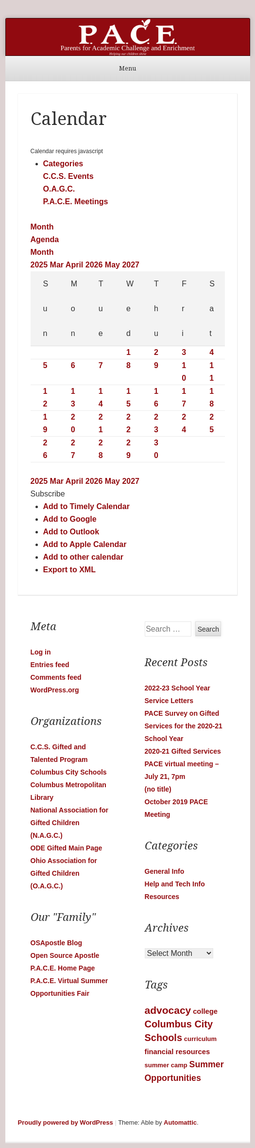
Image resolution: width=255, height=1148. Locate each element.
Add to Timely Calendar (86, 506)
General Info (165, 871)
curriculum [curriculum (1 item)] (200, 1038)
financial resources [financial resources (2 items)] (177, 1052)
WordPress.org (55, 690)
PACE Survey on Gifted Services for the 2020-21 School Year (183, 725)
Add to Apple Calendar (85, 544)
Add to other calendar (83, 557)
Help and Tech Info (175, 884)
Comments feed (56, 677)
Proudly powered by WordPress (65, 1122)
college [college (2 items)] (205, 1011)
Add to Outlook (71, 532)
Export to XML (69, 569)
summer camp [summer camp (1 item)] (166, 1065)
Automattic (180, 1122)
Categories (63, 163)
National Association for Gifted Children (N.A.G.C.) (70, 822)
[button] (48, 494)
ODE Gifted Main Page (66, 848)
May (113, 265)
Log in (41, 652)
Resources (162, 897)
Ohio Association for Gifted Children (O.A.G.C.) (64, 873)
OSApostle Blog (57, 943)
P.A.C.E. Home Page (63, 968)
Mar (58, 265)
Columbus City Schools (69, 772)
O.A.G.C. (59, 189)
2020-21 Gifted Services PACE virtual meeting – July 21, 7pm (183, 763)
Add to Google (70, 519)
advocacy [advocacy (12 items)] (168, 1010)
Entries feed (50, 665)
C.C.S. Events (68, 176)
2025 (40, 265)
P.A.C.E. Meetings (75, 201)
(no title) (158, 789)
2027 (130, 265)
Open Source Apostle (65, 955)
